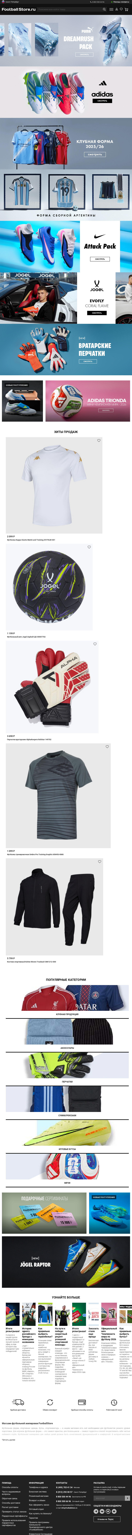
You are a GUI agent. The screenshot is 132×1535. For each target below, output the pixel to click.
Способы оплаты (10, 1487)
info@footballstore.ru (69, 1508)
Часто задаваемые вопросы (11, 1492)
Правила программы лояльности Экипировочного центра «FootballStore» (40, 1526)
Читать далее (8, 1440)
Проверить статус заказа (14, 1511)
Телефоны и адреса (38, 1487)
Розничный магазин (38, 1496)
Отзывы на (109, 1519)
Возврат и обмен (37, 1500)
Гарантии (33, 1518)
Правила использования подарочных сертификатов (14, 1523)
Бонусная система (38, 1491)
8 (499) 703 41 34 (64, 1487)
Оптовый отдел (36, 1509)
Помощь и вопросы (121, 2)
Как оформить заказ (39, 1505)
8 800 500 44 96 (97, 2)
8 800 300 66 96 (63, 1501)
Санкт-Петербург (10, 2)
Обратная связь (9, 1498)
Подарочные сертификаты (14, 1516)
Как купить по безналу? (40, 1513)
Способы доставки (11, 1503)
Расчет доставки (10, 1507)
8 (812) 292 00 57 (64, 1492)
